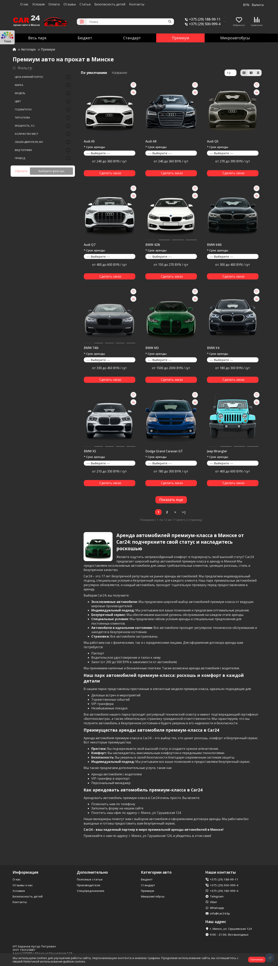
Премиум (180, 37)
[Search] (130, 21)
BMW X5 (90, 451)
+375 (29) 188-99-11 (202, 19)
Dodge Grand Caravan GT (164, 451)
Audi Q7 (89, 245)
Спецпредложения (90, 891)
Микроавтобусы (235, 37)
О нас (24, 4)
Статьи (85, 4)
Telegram (217, 896)
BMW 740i (91, 348)
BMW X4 (213, 348)
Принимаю (256, 959)
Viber (213, 902)
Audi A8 (150, 141)
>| (184, 512)
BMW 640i (214, 245)
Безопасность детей (109, 4)
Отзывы (70, 4)
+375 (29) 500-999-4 (202, 24)
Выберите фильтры (51, 171)
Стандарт (132, 37)
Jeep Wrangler (217, 451)
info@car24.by (220, 913)
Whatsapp (217, 908)
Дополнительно (92, 872)
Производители (88, 885)
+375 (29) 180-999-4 (224, 891)
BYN (253, 5)
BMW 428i (152, 245)
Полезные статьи (90, 879)
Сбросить (21, 171)
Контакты (136, 4)
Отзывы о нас (23, 885)
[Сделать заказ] (109, 173)
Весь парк (37, 37)
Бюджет (85, 37)
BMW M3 (152, 348)
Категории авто (156, 872)
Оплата (54, 4)
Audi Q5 (213, 141)
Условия (38, 4)
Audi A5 (89, 141)
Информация (25, 872)
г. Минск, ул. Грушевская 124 (231, 929)
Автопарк (28, 49)
